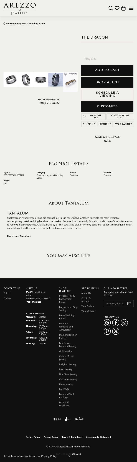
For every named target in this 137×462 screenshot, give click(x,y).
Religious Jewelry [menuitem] (67, 364)
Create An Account (86, 300)
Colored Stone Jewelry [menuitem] (66, 358)
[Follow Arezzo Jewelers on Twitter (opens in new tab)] (115, 331)
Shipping (89, 124)
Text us (7, 298)
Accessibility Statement (98, 437)
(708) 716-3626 (49, 103)
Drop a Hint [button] (107, 82)
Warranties (123, 124)
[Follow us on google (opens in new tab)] (107, 322)
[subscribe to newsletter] (129, 303)
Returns (105, 124)
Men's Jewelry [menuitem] (66, 384)
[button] (111, 8)
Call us (7, 293)
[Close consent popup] (69, 456)
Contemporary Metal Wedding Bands (25, 23)
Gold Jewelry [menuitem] (65, 351)
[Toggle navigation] (131, 8)
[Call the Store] (34, 301)
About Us (86, 293)
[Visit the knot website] (79, 419)
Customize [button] (107, 106)
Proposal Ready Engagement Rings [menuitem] (67, 299)
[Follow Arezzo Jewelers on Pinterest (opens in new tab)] (107, 331)
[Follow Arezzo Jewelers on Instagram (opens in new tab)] (124, 322)
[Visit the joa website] (68, 419)
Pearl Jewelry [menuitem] (65, 369)
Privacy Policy (51, 437)
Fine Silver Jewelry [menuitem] (68, 374)
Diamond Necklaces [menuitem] (64, 404)
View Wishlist (88, 311)
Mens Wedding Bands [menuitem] (67, 317)
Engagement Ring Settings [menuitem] (68, 309)
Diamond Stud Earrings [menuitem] (66, 396)
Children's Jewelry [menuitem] (68, 379)
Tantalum (74, 175)
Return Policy (33, 437)
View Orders (87, 306)
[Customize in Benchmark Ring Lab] (70, 82)
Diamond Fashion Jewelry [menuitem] (68, 336)
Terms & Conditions (72, 437)
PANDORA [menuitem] (64, 389)
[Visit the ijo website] (57, 419)
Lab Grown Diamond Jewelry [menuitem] (68, 345)
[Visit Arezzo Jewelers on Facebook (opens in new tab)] (115, 322)
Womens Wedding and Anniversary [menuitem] (66, 326)
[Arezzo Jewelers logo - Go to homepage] (19, 8)
